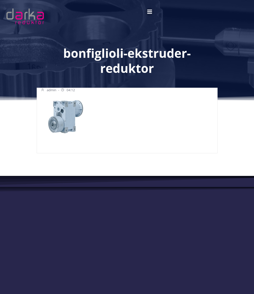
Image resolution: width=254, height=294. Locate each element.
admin (49, 90)
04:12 (68, 90)
